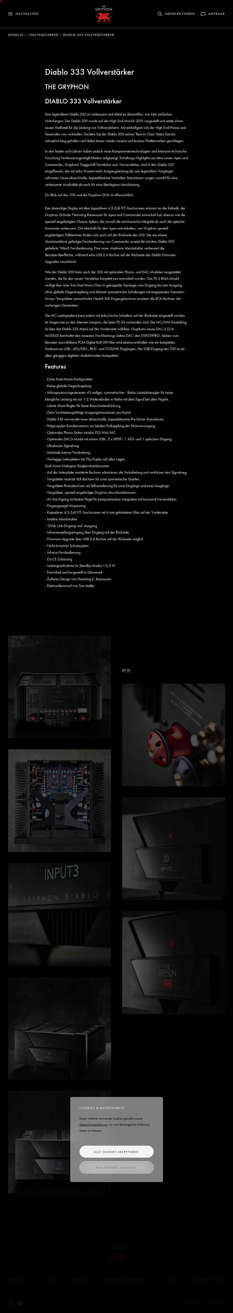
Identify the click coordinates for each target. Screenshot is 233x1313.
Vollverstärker (43, 35)
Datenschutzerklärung (93, 1126)
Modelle (16, 35)
